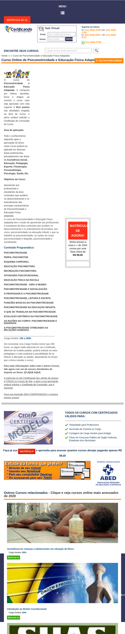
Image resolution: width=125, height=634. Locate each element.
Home (4, 55)
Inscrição (18, 394)
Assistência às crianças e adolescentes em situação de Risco (40, 549)
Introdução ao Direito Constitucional (27, 609)
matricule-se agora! (78, 230)
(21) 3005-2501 (92, 35)
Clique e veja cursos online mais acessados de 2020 (61, 494)
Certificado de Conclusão (34, 384)
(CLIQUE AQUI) (32, 372)
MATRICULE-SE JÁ (17, 20)
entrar (69, 39)
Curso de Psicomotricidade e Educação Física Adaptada (41, 55)
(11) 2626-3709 (93, 30)
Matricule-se (13, 557)
